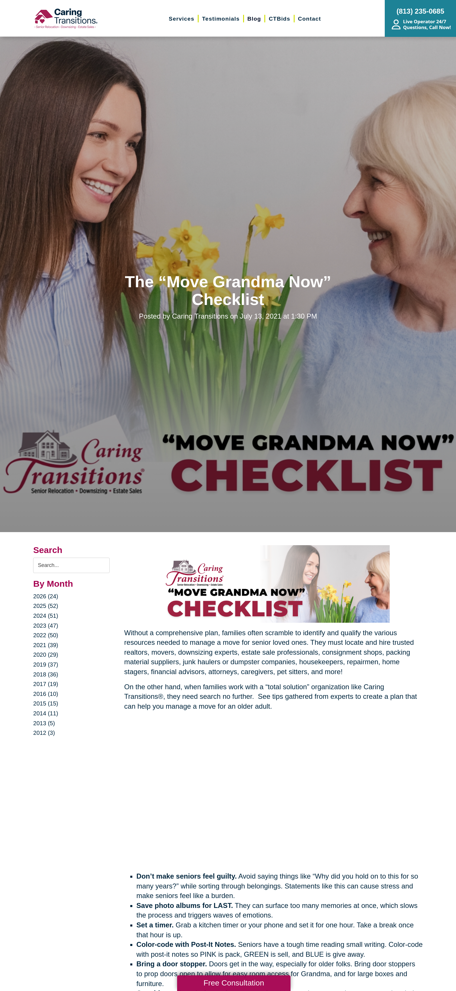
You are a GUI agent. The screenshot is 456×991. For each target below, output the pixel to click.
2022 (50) (45, 635)
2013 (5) (44, 723)
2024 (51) (45, 616)
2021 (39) (45, 645)
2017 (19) (45, 684)
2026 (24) (45, 596)
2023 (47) (45, 625)
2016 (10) (45, 694)
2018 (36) (45, 674)
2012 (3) (44, 733)
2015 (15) (45, 703)
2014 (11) (45, 713)
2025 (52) (45, 606)
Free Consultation (234, 983)
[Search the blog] (71, 565)
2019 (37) (45, 664)
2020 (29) (45, 654)
